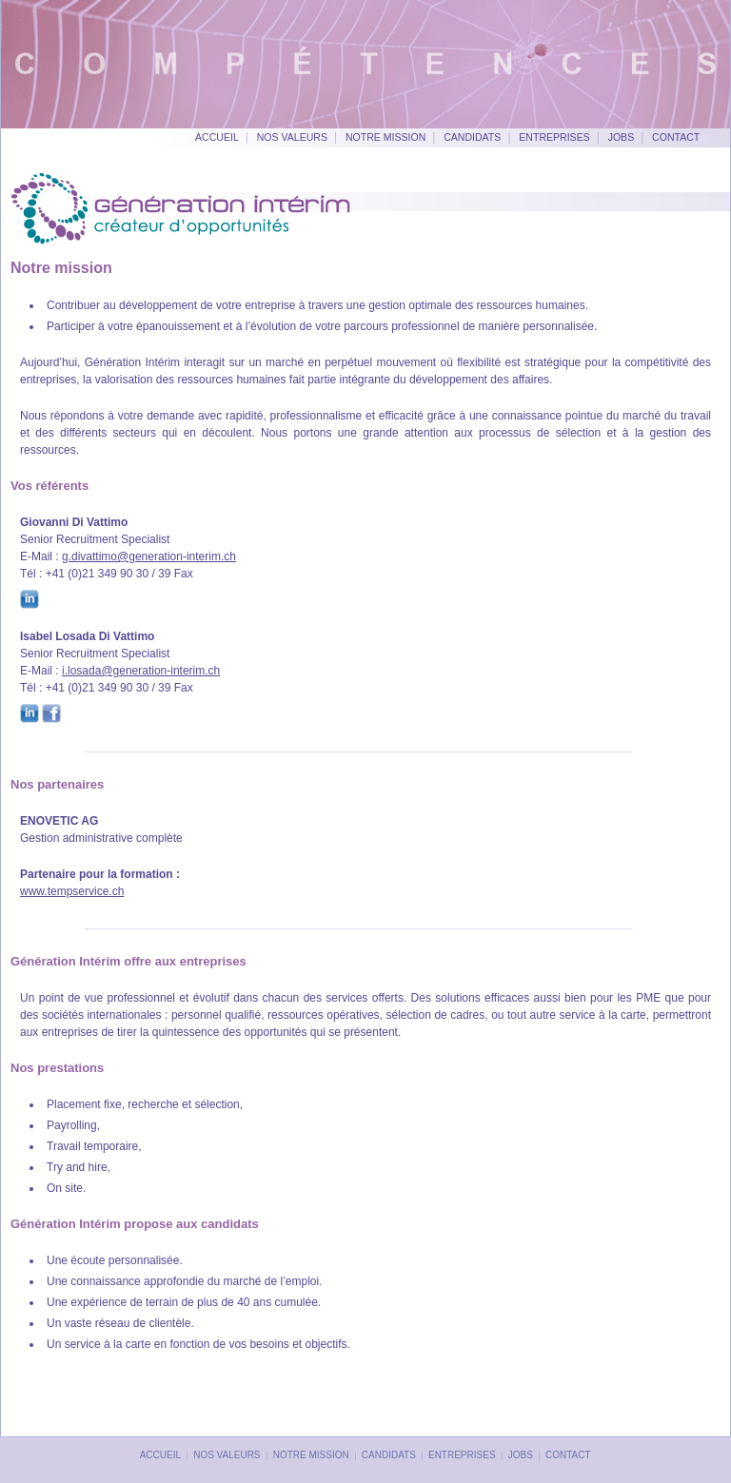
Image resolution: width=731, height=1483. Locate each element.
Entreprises (554, 137)
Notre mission (385, 137)
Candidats (472, 137)
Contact (676, 137)
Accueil (217, 137)
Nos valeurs (292, 137)
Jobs (621, 137)
